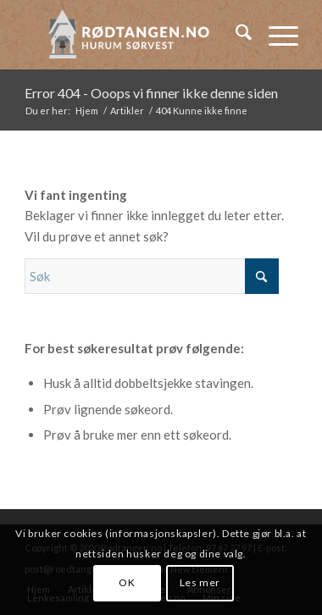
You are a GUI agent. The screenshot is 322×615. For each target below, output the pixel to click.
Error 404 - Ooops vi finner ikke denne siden (151, 93)
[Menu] (275, 35)
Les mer (200, 582)
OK (127, 582)
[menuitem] (235, 35)
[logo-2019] (134, 35)
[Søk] (235, 35)
